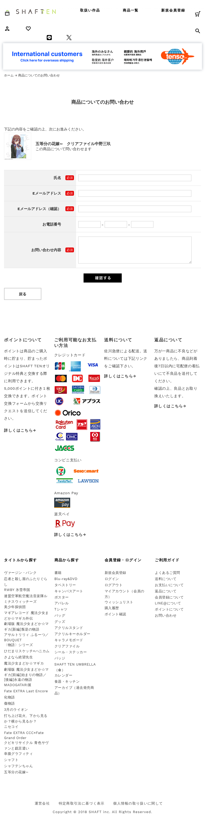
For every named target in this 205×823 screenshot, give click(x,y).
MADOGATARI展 (17, 685)
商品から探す (66, 560)
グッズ (59, 622)
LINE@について (168, 603)
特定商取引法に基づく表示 (82, 803)
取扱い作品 (90, 10)
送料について (165, 579)
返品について (165, 591)
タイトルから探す (20, 560)
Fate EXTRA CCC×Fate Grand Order (24, 735)
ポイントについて (169, 609)
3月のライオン (16, 710)
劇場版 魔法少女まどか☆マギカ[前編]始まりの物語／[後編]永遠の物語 (26, 674)
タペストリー (65, 585)
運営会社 (42, 803)
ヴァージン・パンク (20, 573)
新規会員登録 (173, 10)
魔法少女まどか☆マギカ (24, 663)
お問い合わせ (165, 615)
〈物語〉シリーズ (18, 645)
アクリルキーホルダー (72, 634)
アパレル (61, 603)
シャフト (11, 760)
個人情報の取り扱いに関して (138, 803)
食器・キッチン (67, 681)
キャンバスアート (68, 591)
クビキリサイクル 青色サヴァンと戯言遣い (26, 745)
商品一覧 (131, 10)
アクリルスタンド (68, 628)
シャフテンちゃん (18, 766)
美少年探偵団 (15, 607)
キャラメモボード (68, 640)
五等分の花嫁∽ (16, 772)
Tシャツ (61, 609)
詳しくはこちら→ (20, 430)
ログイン (112, 579)
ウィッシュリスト (119, 602)
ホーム (9, 75)
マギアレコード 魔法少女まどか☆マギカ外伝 (26, 615)
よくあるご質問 (167, 573)
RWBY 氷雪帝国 (17, 590)
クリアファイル (67, 646)
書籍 (58, 573)
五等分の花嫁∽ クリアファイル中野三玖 (73, 143)
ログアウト (114, 585)
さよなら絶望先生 (18, 657)
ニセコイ (11, 727)
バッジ (59, 658)
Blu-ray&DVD (66, 579)
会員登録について (169, 597)
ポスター (61, 597)
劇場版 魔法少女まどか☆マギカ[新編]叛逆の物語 (26, 626)
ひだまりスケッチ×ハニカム (27, 651)
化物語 (9, 697)
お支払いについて (169, 585)
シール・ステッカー (70, 652)
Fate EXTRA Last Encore (26, 691)
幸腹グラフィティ (18, 754)
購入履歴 (112, 608)
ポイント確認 (115, 614)
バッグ (59, 615)
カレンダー (63, 675)
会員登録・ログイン (123, 560)
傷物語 (9, 703)
